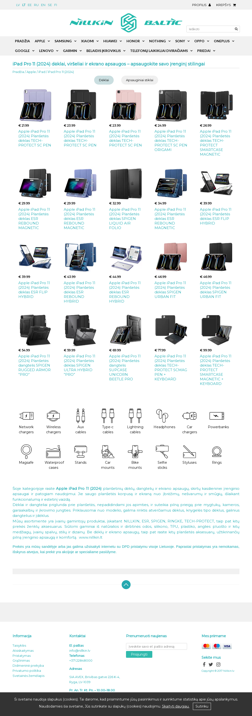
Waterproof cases (54, 457)
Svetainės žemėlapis (28, 676)
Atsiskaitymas (23, 650)
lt (23, 5)
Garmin (70, 51)
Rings (217, 454)
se (50, 5)
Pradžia (18, 72)
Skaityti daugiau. (175, 706)
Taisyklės (19, 645)
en (43, 5)
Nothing (157, 41)
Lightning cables (135, 421)
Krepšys (227, 5)
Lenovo (46, 51)
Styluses (189, 454)
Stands (80, 454)
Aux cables (80, 421)
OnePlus (222, 41)
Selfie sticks (162, 457)
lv (18, 5)
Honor (133, 41)
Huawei (110, 41)
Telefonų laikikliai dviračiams (159, 51)
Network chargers (26, 421)
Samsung (63, 41)
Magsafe (26, 454)
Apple (31, 72)
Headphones (164, 419)
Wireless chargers (53, 421)
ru (36, 5)
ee (30, 5)
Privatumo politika (27, 671)
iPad (41, 72)
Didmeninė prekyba (28, 665)
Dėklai (104, 80)
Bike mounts (135, 457)
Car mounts (108, 457)
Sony (180, 41)
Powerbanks (218, 419)
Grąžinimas (21, 660)
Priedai (203, 51)
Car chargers (189, 421)
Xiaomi (87, 41)
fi (55, 5)
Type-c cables (108, 421)
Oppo (199, 41)
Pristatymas (22, 656)
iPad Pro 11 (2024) (61, 72)
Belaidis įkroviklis (103, 51)
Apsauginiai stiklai (139, 80)
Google (22, 51)
